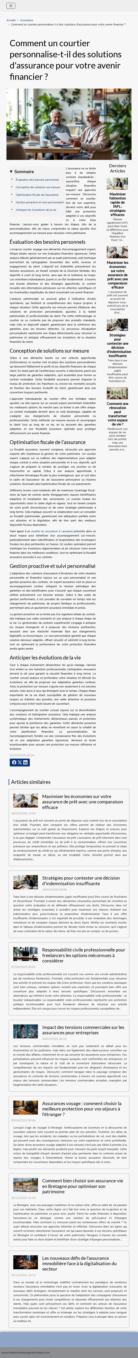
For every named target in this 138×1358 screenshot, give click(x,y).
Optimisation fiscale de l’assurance (37, 195)
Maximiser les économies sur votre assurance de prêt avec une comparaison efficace (117, 274)
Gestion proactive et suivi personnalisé (40, 202)
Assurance (26, 20)
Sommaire (24, 172)
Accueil (10, 20)
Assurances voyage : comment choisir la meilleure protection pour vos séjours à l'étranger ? (81, 1109)
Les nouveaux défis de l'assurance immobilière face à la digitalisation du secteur (79, 1263)
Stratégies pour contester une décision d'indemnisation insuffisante (119, 345)
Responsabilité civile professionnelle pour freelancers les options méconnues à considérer (83, 955)
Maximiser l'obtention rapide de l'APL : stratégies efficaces (117, 204)
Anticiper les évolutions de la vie (36, 210)
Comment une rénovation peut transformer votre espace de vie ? (117, 414)
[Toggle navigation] (10, 6)
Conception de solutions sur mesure (38, 187)
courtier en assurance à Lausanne (52, 531)
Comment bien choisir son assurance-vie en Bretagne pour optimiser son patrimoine (82, 1186)
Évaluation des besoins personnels (37, 180)
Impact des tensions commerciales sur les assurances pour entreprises (83, 1029)
